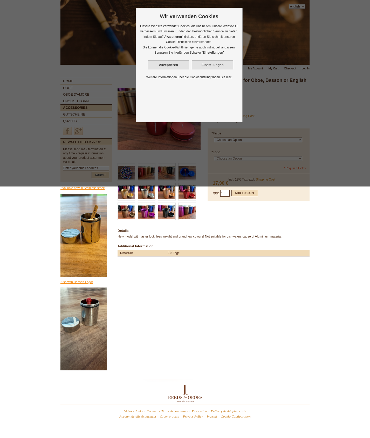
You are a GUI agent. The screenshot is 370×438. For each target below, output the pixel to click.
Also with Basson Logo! (76, 282)
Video (128, 411)
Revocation (199, 411)
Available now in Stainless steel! (82, 188)
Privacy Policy (193, 416)
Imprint (212, 416)
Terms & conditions (174, 411)
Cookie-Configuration (236, 416)
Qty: (216, 193)
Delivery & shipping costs (228, 411)
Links (139, 411)
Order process (169, 416)
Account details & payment (137, 416)
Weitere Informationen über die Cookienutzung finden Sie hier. (189, 77)
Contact (152, 411)
